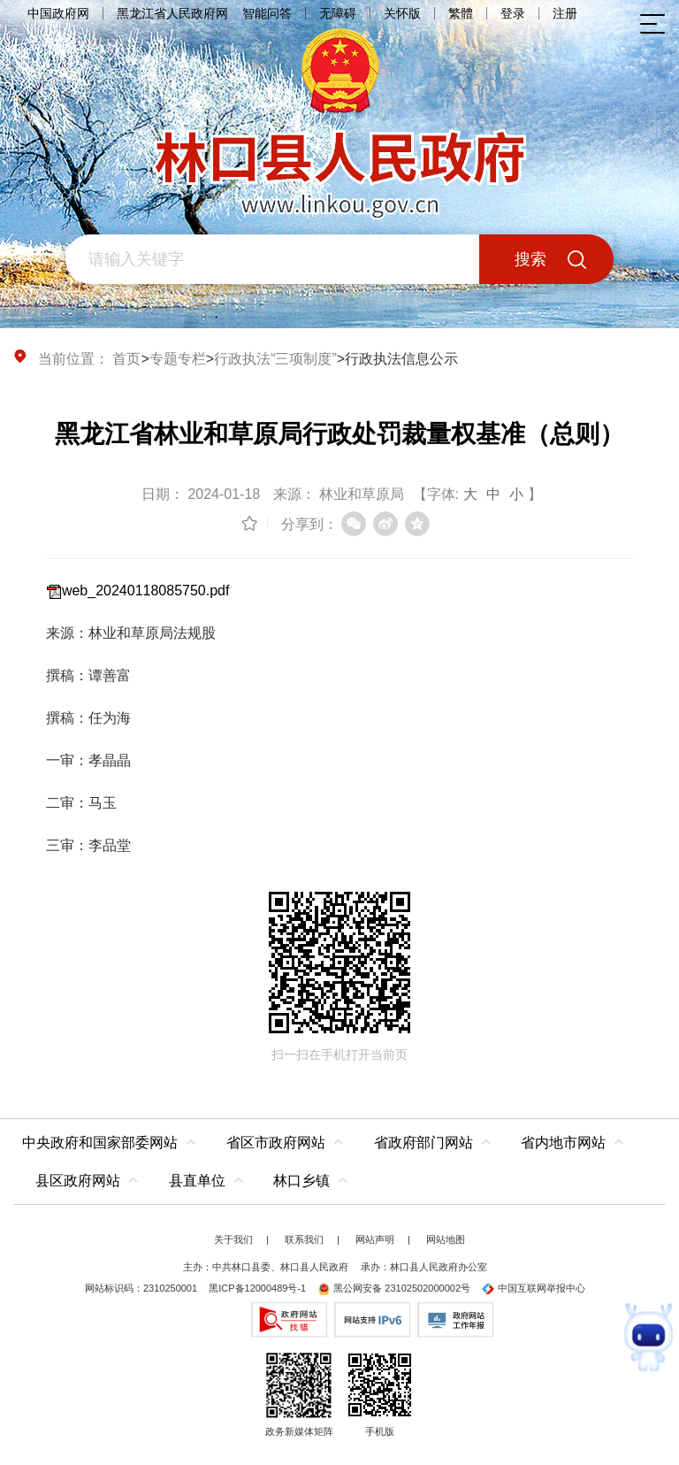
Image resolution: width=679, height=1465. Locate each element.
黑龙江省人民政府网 (172, 13)
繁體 (460, 13)
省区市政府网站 (275, 1142)
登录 (512, 13)
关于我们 (233, 1239)
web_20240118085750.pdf (146, 590)
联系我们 (304, 1239)
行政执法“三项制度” (275, 358)
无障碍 (337, 13)
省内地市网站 (563, 1142)
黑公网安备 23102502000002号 (393, 1288)
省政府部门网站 (423, 1142)
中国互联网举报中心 (533, 1288)
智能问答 (267, 13)
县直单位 (197, 1180)
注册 (565, 13)
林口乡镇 (301, 1180)
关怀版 (402, 13)
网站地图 (445, 1239)
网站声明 (374, 1239)
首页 (126, 358)
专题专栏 (177, 358)
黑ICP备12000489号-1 (257, 1288)
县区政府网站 (77, 1180)
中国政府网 (58, 13)
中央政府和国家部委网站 (100, 1142)
